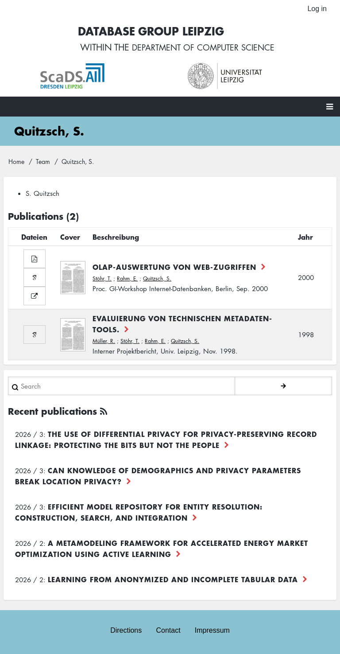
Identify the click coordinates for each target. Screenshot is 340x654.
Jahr (305, 238)
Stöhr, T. (102, 280)
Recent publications (52, 412)
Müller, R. (104, 342)
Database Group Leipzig (146, 31)
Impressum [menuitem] (212, 631)
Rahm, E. (127, 280)
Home (16, 162)
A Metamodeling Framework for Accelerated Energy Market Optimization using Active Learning (161, 550)
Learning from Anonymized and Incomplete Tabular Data (173, 581)
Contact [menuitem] (168, 631)
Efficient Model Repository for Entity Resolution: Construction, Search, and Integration (139, 514)
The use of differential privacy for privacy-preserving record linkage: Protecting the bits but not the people (166, 441)
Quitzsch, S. (157, 280)
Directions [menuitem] (126, 631)
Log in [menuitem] (317, 8)
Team (43, 162)
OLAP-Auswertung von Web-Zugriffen (174, 268)
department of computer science (203, 49)
